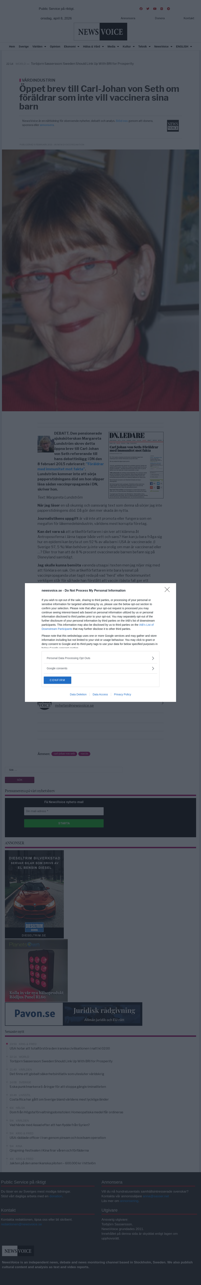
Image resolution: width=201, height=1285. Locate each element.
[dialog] (100, 642)
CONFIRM (62, 680)
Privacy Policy (122, 694)
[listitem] (100, 658)
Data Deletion (78, 694)
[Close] (168, 590)
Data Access (100, 694)
